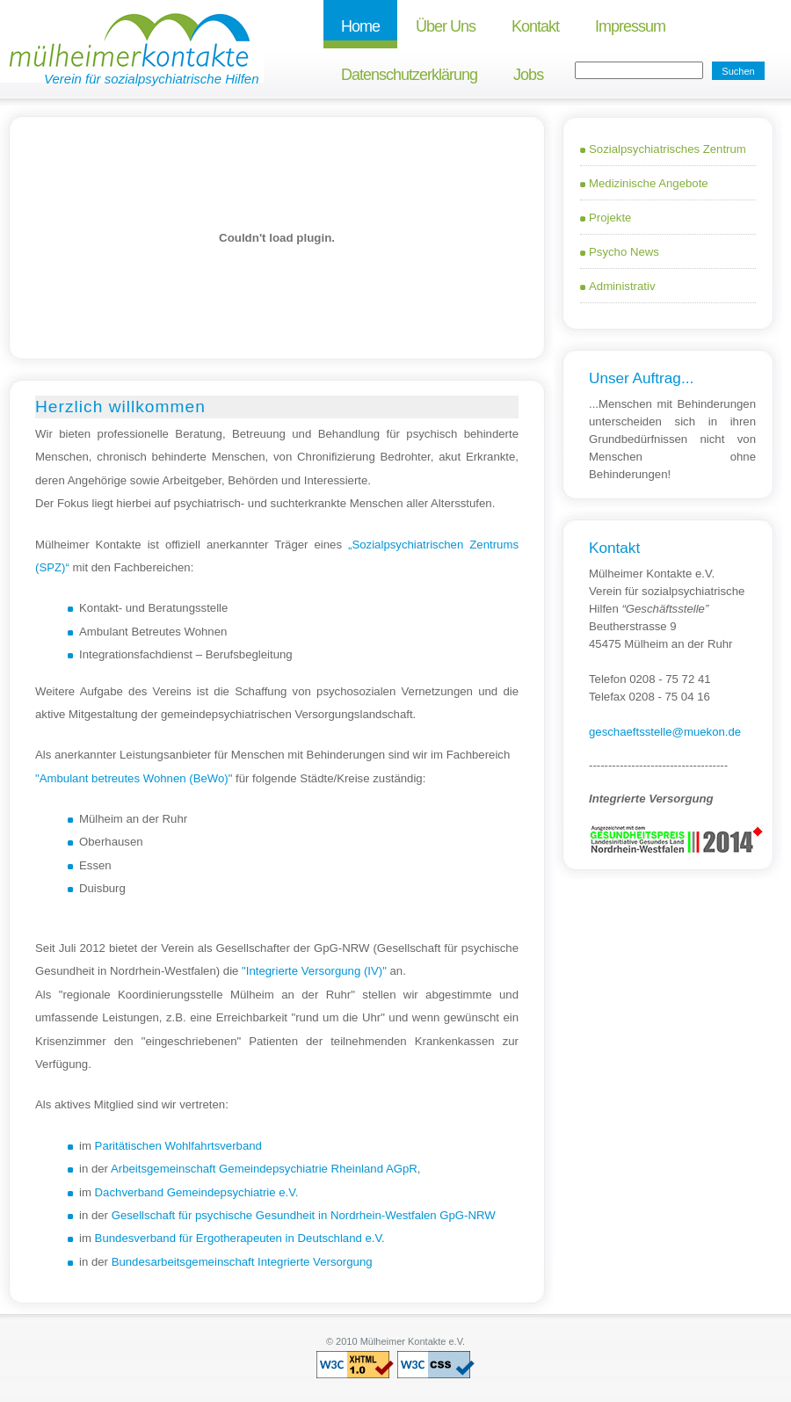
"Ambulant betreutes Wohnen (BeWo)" (133, 778)
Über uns (445, 26)
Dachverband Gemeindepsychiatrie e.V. (197, 1192)
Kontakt (535, 26)
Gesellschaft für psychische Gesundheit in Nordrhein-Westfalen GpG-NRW (304, 1215)
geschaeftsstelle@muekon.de (665, 731)
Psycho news (624, 251)
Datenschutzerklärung (409, 75)
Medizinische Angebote (648, 183)
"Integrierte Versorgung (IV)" (314, 970)
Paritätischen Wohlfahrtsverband (178, 1145)
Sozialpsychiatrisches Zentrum (667, 149)
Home (360, 26)
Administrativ (622, 286)
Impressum (630, 26)
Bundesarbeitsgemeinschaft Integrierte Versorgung (242, 1261)
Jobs (528, 75)
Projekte (610, 217)
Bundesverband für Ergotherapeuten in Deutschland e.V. (240, 1238)
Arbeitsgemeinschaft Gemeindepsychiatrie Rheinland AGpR (264, 1168)
